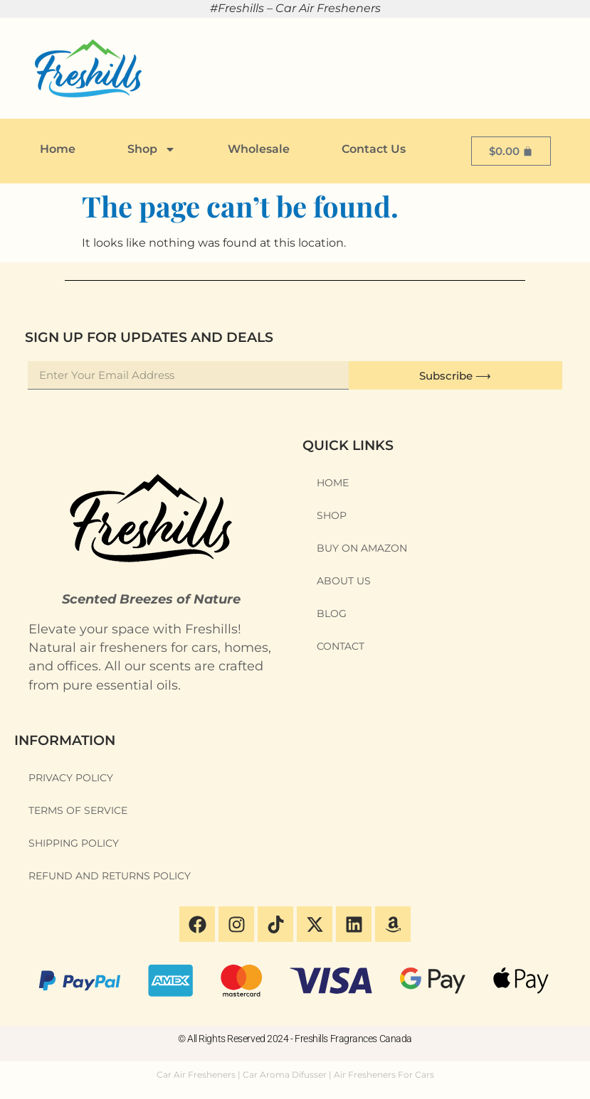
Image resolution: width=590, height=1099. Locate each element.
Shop (151, 149)
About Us (344, 580)
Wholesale (259, 149)
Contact (340, 646)
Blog (332, 613)
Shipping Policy (73, 843)
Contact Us (374, 149)
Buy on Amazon (362, 548)
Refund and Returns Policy (109, 875)
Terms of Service (77, 810)
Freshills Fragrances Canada (353, 1038)
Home (57, 149)
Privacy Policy (70, 777)
